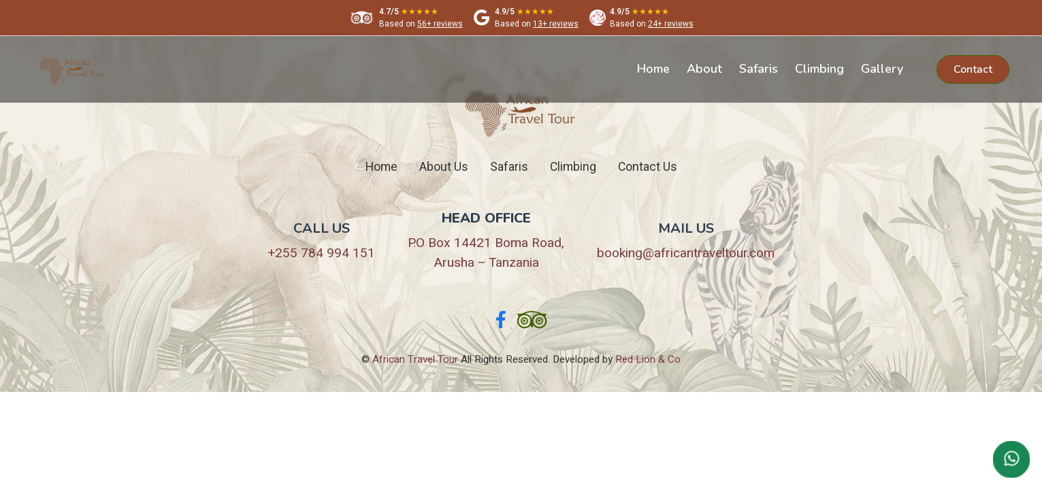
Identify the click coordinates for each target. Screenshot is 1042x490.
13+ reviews (556, 24)
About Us (443, 167)
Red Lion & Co (648, 359)
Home (653, 69)
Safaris (758, 69)
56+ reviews (440, 24)
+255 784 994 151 (321, 253)
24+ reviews (671, 24)
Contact (973, 69)
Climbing (819, 69)
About (704, 69)
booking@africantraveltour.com (686, 253)
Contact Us (647, 167)
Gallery (882, 69)
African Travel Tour (415, 359)
